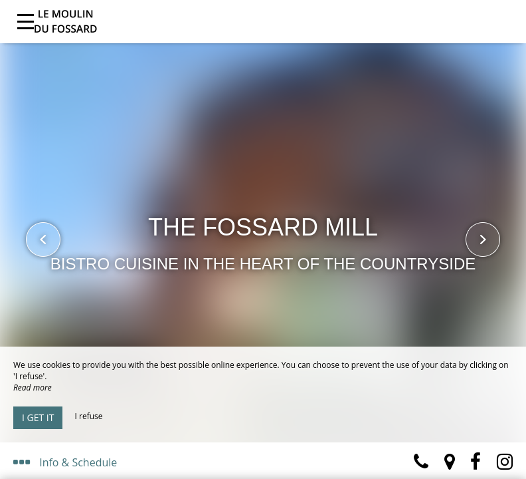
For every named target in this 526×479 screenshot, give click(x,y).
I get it (38, 417)
